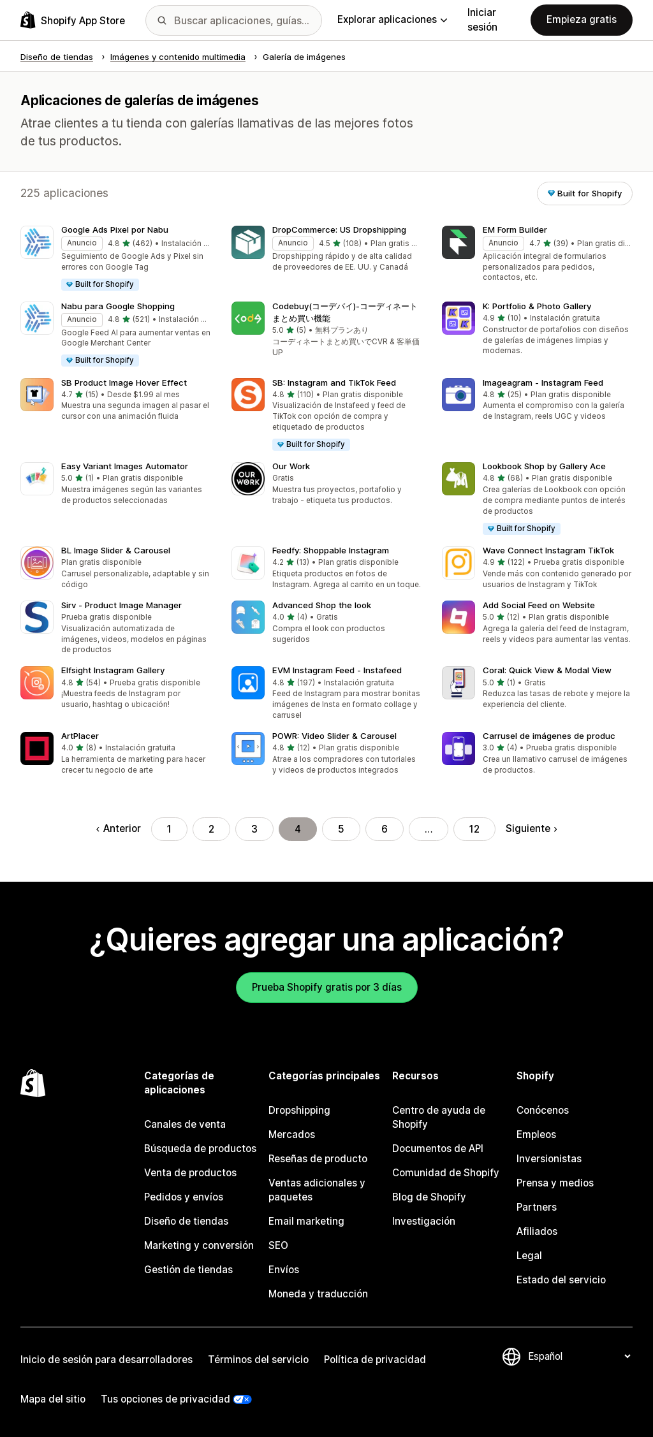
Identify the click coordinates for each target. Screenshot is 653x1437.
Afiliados (537, 1231)
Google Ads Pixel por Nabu (114, 229)
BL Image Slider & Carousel (115, 550)
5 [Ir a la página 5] (341, 829)
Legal (529, 1256)
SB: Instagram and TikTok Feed (334, 382)
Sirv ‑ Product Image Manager (121, 605)
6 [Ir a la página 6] (384, 829)
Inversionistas (549, 1159)
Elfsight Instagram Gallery (113, 670)
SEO (278, 1245)
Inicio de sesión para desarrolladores (106, 1359)
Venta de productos (190, 1173)
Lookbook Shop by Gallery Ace (544, 466)
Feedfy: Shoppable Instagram (330, 550)
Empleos (536, 1134)
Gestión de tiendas (188, 1270)
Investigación (423, 1221)
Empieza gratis (582, 19)
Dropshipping (299, 1110)
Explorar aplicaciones (392, 19)
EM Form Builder (515, 229)
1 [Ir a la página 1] (169, 829)
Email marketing (306, 1221)
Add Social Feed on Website (539, 605)
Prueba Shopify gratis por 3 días (327, 987)
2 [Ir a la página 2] (211, 829)
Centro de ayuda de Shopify (438, 1117)
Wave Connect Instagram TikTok (548, 550)
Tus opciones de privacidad (165, 1399)
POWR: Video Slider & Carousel (334, 736)
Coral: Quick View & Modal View (547, 670)
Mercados (291, 1134)
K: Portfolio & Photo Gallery (537, 306)
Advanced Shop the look (321, 605)
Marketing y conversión (199, 1245)
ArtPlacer (80, 736)
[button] (115, 259)
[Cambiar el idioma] (579, 1356)
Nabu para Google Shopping (118, 306)
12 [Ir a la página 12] (474, 829)
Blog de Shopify (429, 1197)
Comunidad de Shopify (445, 1173)
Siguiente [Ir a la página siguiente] (531, 828)
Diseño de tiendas (186, 1221)
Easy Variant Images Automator (124, 466)
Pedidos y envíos (183, 1197)
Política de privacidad (375, 1359)
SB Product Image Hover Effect (124, 382)
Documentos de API (437, 1148)
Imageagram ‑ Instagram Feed (543, 382)
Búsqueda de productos (200, 1148)
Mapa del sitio (52, 1399)
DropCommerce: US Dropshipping (339, 229)
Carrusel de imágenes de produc (549, 736)
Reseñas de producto (317, 1159)
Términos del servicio (258, 1359)
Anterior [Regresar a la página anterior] (118, 828)
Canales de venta (185, 1124)
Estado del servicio (561, 1280)
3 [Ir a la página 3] (254, 829)
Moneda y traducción (318, 1294)
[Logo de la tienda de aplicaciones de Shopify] (72, 20)
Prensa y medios (555, 1183)
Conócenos (543, 1110)
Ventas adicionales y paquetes (316, 1190)
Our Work (291, 466)
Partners (537, 1207)
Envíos (283, 1270)
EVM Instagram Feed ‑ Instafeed (337, 670)
